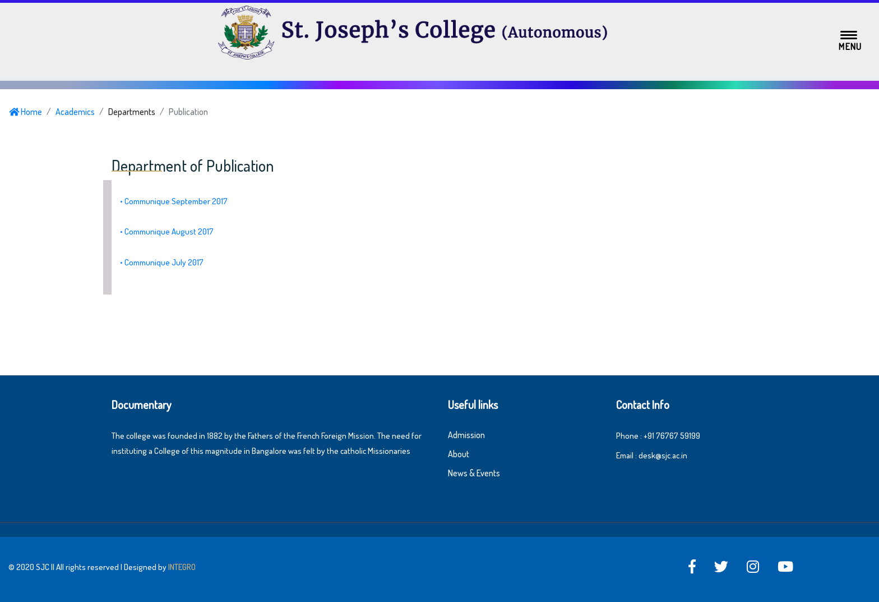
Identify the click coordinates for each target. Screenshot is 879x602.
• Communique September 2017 (174, 201)
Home (25, 111)
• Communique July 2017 (161, 262)
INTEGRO (182, 567)
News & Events (474, 473)
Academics (75, 111)
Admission (466, 434)
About (458, 453)
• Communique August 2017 (167, 231)
